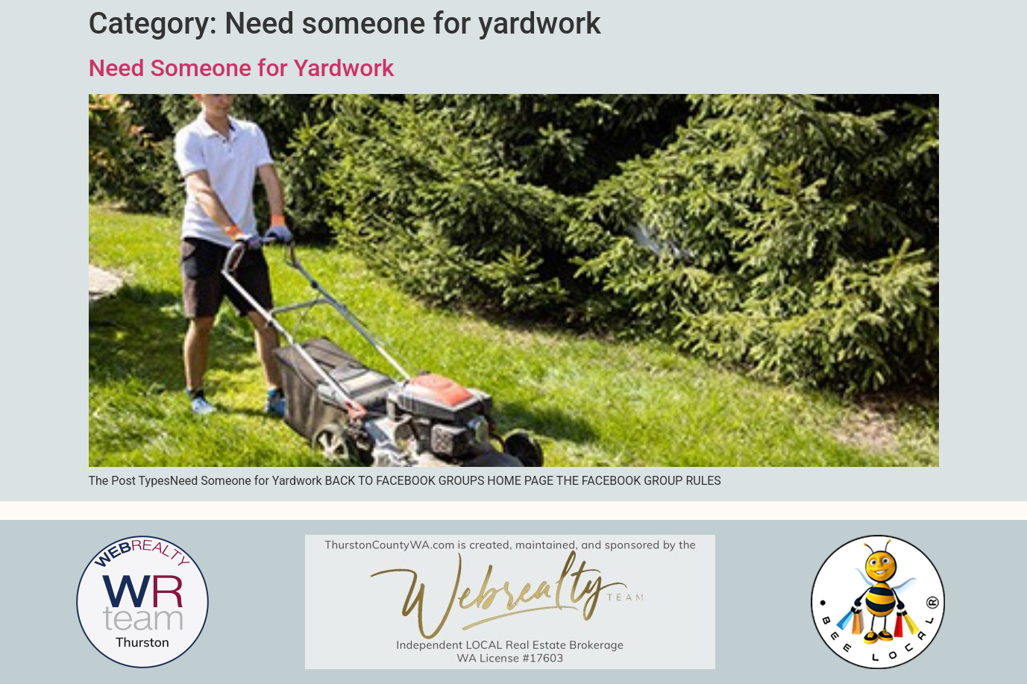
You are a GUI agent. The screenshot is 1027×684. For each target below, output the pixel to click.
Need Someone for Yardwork (242, 68)
